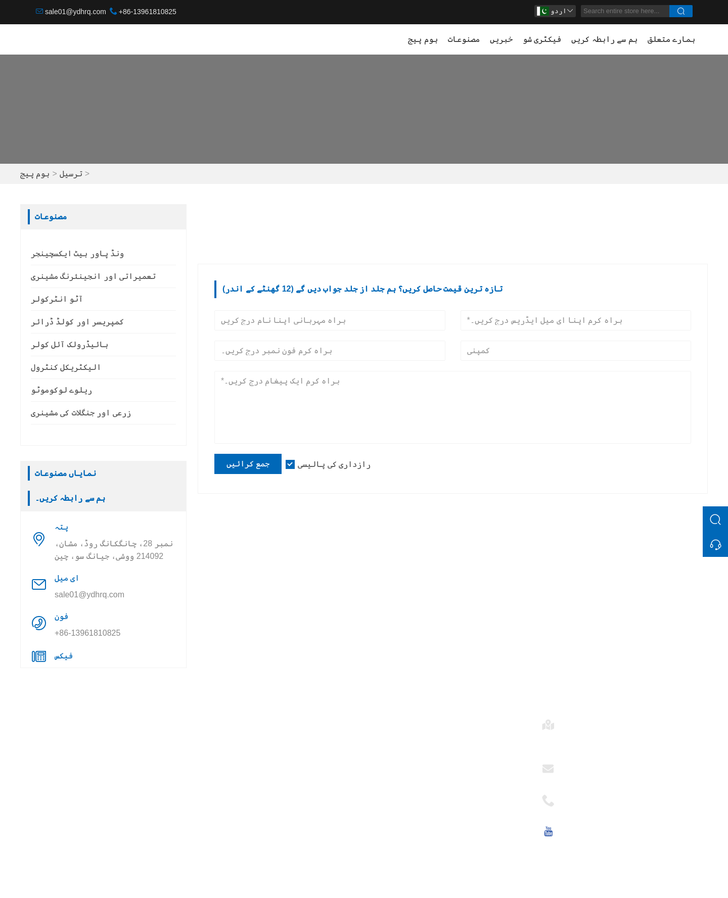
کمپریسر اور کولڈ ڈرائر (77, 321)
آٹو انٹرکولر (57, 299)
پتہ (571, 721)
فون (571, 797)
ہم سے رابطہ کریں (604, 39)
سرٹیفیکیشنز (229, 786)
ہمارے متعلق (671, 39)
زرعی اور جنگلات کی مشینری (81, 412)
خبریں (501, 39)
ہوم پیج (422, 39)
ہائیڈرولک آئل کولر (69, 344)
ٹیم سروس (221, 753)
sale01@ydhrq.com (75, 12)
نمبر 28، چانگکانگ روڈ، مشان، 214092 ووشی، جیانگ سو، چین (114, 549)
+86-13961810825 (147, 12)
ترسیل (71, 173)
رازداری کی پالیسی (334, 464)
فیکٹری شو (542, 39)
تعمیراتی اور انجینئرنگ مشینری (93, 276)
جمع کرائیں (247, 463)
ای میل (577, 765)
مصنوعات (464, 39)
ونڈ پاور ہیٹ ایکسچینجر (77, 253)
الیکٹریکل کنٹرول (66, 367)
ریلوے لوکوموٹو (61, 390)
